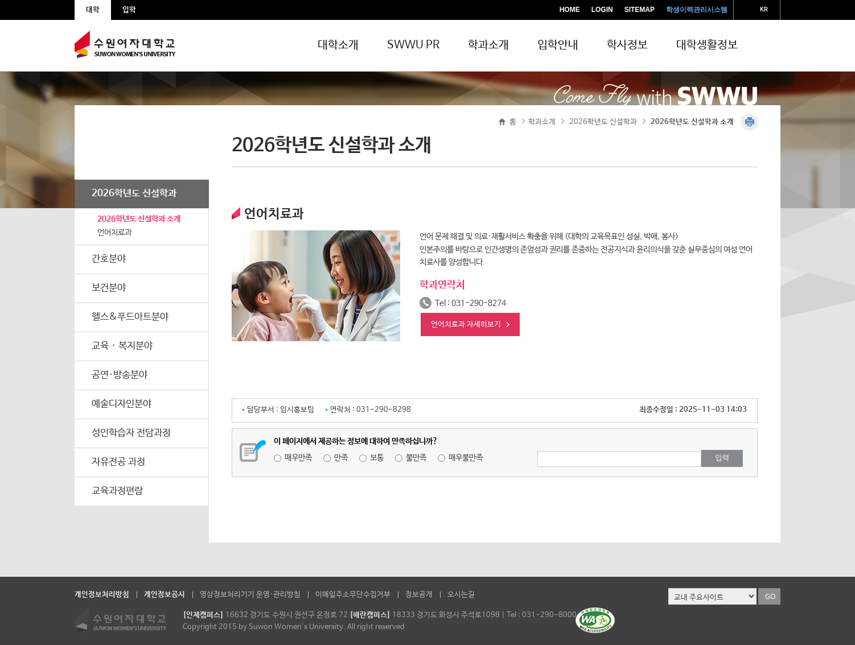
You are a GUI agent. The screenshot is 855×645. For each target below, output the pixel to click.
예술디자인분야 (121, 404)
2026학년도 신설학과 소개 (138, 219)
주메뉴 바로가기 (0, 0)
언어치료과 (114, 232)
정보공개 (419, 594)
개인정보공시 (164, 594)
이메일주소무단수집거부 (352, 594)
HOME (570, 10)
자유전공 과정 (118, 462)
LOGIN (602, 10)
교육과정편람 (117, 491)
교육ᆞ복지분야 (122, 346)
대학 (93, 10)
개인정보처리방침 (102, 594)
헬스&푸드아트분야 (130, 317)
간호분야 (109, 259)
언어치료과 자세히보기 (466, 324)
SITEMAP (639, 10)
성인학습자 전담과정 (131, 433)
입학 (129, 10)
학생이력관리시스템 (696, 10)
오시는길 (461, 594)
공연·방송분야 (119, 375)
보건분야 (109, 288)
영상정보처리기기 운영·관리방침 (250, 594)
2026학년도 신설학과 (134, 193)
